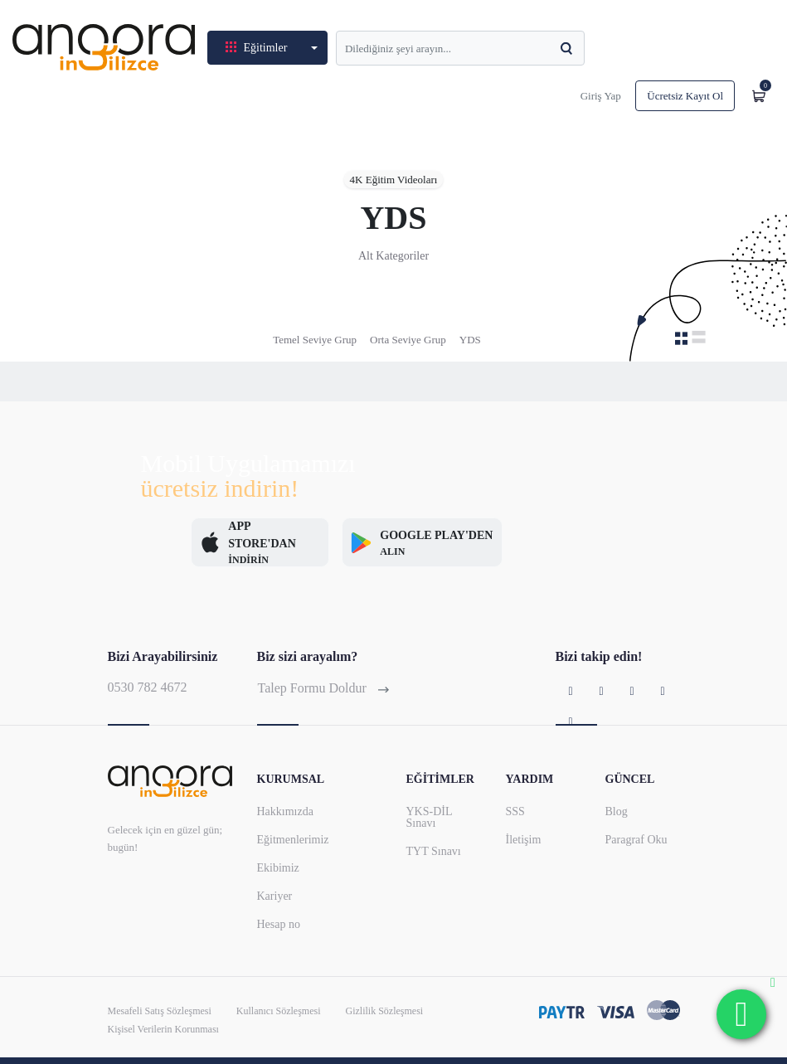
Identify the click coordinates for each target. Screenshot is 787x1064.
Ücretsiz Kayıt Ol (685, 96)
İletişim (524, 839)
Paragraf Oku (636, 839)
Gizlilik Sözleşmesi (384, 1011)
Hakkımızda (285, 811)
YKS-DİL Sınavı (429, 817)
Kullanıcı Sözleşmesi (278, 1011)
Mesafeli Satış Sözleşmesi (159, 1011)
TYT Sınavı (433, 851)
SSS (515, 811)
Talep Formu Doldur (323, 688)
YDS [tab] (470, 339)
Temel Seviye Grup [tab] (315, 339)
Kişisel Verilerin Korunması (163, 1029)
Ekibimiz (278, 868)
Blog (616, 811)
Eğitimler (258, 47)
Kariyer (275, 896)
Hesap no (279, 924)
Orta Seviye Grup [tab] (408, 339)
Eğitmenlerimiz (293, 839)
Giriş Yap (601, 96)
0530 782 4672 (147, 687)
